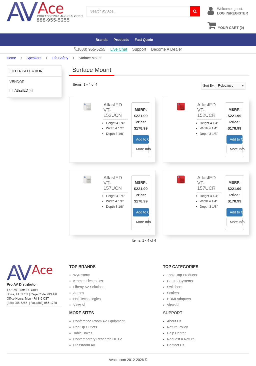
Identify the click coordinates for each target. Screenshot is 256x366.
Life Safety (60, 58)
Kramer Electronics (88, 281)
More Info (142, 149)
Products (121, 40)
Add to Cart (142, 139)
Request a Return (180, 339)
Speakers (33, 58)
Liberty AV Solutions (88, 287)
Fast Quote (144, 40)
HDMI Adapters (179, 299)
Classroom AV (84, 345)
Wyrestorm (81, 275)
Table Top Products (182, 275)
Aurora (78, 293)
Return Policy (177, 327)
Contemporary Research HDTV (97, 339)
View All (79, 305)
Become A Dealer (166, 49)
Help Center (176, 333)
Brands (102, 40)
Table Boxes (82, 333)
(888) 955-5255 (17, 303)
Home (11, 58)
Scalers (173, 293)
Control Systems (180, 281)
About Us (174, 321)
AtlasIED (21, 90)
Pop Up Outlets (85, 327)
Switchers (174, 287)
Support (139, 49)
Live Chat (118, 49)
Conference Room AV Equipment (98, 321)
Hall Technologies (86, 299)
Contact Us (175, 345)
